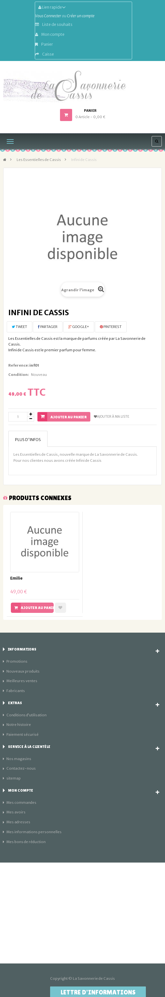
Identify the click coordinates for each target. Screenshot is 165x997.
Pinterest (111, 326)
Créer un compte (80, 15)
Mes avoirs (16, 812)
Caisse (44, 54)
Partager (47, 326)
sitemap (13, 778)
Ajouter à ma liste (111, 417)
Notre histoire (18, 724)
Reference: (18, 365)
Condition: (18, 374)
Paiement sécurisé (22, 734)
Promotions (16, 661)
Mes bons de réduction (26, 842)
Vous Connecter (48, 15)
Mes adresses (18, 822)
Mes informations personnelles (34, 832)
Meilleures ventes (21, 681)
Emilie (16, 578)
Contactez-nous (21, 768)
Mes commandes (21, 802)
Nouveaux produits (23, 671)
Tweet (19, 326)
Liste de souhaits (53, 24)
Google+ (78, 326)
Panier (44, 44)
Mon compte (49, 34)
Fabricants (15, 691)
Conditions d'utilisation (26, 715)
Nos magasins (18, 759)
